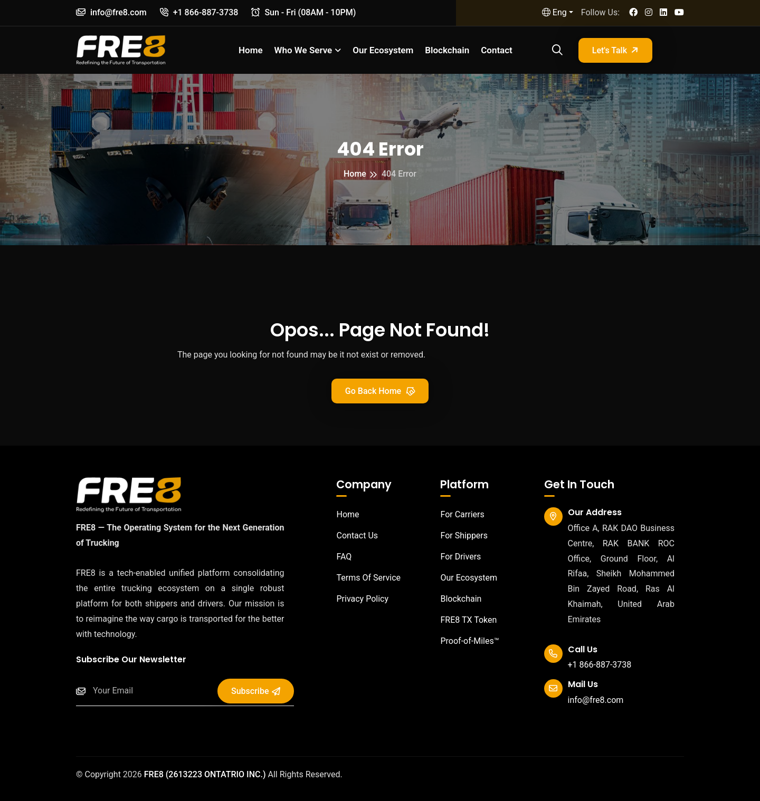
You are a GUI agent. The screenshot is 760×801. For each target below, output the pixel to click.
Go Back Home (380, 390)
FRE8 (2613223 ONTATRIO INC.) (205, 774)
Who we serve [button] (303, 50)
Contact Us (352, 535)
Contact (496, 50)
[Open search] (556, 50)
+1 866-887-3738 (199, 12)
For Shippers (459, 535)
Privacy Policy (357, 599)
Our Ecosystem (383, 50)
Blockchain (447, 50)
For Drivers (455, 557)
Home (251, 50)
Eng (554, 12)
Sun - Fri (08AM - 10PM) (303, 12)
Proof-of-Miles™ (464, 641)
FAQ (339, 557)
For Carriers (457, 514)
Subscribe (255, 691)
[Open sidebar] (676, 50)
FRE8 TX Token (463, 620)
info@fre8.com (111, 12)
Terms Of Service (363, 578)
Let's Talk (616, 49)
